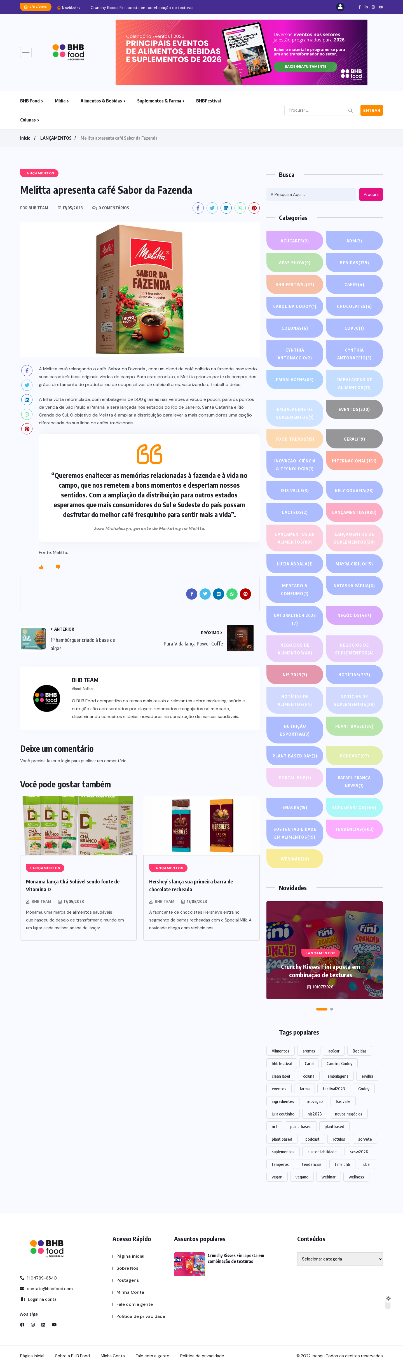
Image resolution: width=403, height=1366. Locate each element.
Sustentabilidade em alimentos (295, 834)
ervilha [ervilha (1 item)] (367, 1076)
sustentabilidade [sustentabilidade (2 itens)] (322, 1151)
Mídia (60, 101)
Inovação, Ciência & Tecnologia (295, 465)
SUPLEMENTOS (354, 807)
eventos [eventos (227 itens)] (279, 1088)
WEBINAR (295, 859)
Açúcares (295, 241)
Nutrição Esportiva (295, 731)
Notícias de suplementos (354, 701)
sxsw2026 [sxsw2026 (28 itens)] (359, 1151)
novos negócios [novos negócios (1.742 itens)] (348, 1113)
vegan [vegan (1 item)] (277, 1176)
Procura (371, 194)
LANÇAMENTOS (56, 138)
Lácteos (295, 512)
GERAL (354, 439)
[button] (321, 1009)
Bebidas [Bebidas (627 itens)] (360, 1050)
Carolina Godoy (295, 306)
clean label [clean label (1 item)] (281, 1076)
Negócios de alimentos (294, 649)
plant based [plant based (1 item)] (282, 1139)
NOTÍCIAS (354, 675)
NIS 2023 (295, 675)
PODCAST (354, 756)
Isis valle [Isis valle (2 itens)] (343, 1101)
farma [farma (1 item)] (304, 1088)
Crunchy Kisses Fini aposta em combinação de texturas (142, 7)
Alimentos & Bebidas (101, 101)
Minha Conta (130, 1292)
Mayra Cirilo (354, 564)
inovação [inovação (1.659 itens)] (315, 1101)
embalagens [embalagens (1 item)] (337, 1076)
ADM (354, 241)
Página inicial (130, 1256)
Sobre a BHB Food (72, 1356)
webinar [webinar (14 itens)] (329, 1176)
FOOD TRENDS (295, 439)
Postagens (127, 1280)
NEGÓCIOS (354, 615)
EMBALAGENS (295, 379)
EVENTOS (354, 409)
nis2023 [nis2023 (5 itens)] (315, 1113)
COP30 (354, 328)
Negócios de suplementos (354, 649)
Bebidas (354, 262)
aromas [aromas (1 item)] (309, 1050)
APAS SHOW (295, 262)
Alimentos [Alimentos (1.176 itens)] (280, 1050)
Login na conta (38, 1299)
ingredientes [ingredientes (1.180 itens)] (283, 1101)
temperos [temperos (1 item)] (280, 1164)
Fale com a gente (134, 1304)
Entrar (371, 110)
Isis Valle (295, 490)
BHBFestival (208, 101)
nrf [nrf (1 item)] (274, 1126)
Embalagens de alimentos (354, 384)
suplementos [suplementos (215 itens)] (283, 1151)
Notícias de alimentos (295, 701)
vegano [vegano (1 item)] (302, 1176)
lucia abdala (295, 564)
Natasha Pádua (354, 586)
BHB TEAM (41, 901)
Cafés (354, 284)
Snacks (294, 807)
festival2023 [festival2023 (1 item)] (334, 1088)
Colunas (28, 120)
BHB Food (30, 101)
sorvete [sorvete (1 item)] (365, 1139)
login (65, 761)
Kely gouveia (354, 490)
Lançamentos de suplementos (354, 539)
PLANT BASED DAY (294, 756)
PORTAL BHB (295, 778)
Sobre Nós (127, 1268)
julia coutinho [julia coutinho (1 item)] (283, 1113)
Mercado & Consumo (295, 590)
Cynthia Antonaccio (295, 354)
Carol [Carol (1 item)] (309, 1063)
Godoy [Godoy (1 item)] (363, 1088)
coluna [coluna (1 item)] (308, 1076)
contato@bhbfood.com (46, 1289)
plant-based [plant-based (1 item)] (300, 1126)
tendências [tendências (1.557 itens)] (312, 1164)
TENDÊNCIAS (354, 829)
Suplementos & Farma (159, 101)
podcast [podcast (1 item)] (312, 1139)
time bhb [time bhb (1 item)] (342, 1164)
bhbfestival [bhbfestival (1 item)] (282, 1063)
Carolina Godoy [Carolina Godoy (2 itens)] (339, 1063)
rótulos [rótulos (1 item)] (339, 1139)
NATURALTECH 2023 (295, 620)
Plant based (354, 726)
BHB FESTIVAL (295, 284)
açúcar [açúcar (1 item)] (333, 1050)
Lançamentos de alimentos (295, 539)
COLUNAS (295, 328)
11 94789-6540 (38, 1278)
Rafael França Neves (354, 782)
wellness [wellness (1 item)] (356, 1176)
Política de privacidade (140, 1316)
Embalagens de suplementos (295, 414)
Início (25, 138)
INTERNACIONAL (354, 461)
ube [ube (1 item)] (366, 1164)
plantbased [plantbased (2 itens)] (334, 1126)
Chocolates (354, 306)
